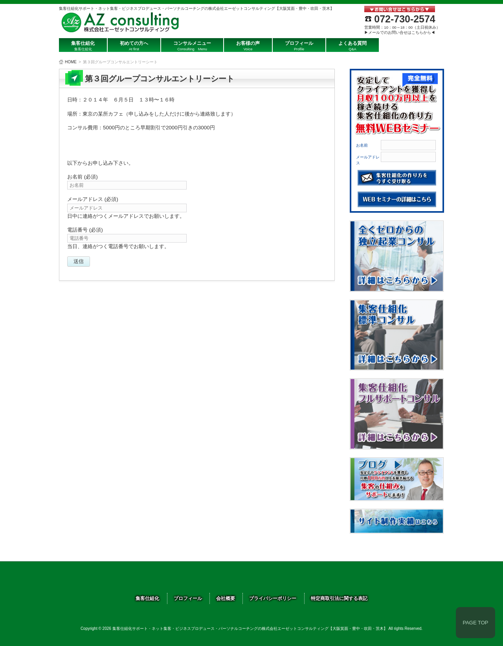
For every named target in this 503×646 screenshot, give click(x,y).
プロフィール (188, 598)
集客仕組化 (147, 598)
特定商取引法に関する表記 (339, 598)
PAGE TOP (475, 623)
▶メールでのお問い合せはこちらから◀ (399, 32)
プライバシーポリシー (272, 598)
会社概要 (225, 598)
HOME (71, 62)
